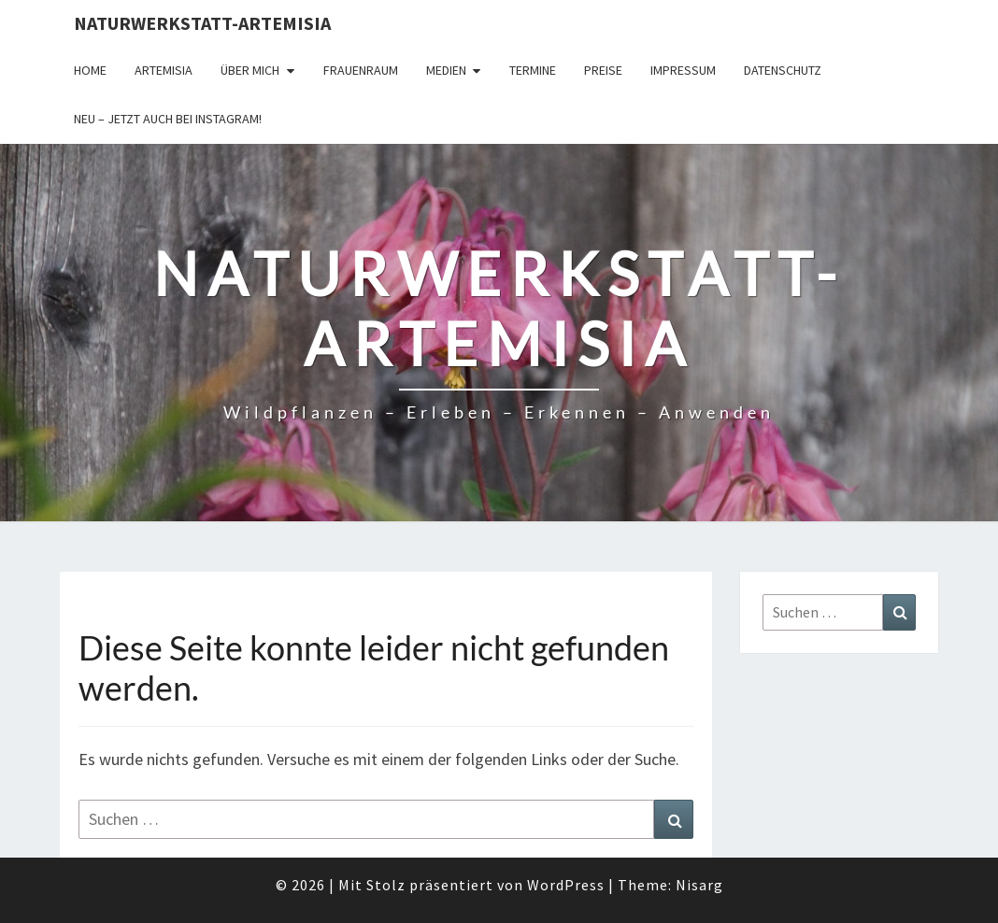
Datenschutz (782, 70)
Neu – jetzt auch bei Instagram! (168, 118)
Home (90, 70)
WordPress (566, 884)
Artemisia (163, 70)
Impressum (683, 70)
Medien (446, 70)
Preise (603, 70)
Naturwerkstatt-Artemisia (202, 23)
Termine (532, 70)
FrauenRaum (360, 70)
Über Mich (250, 70)
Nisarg (699, 884)
